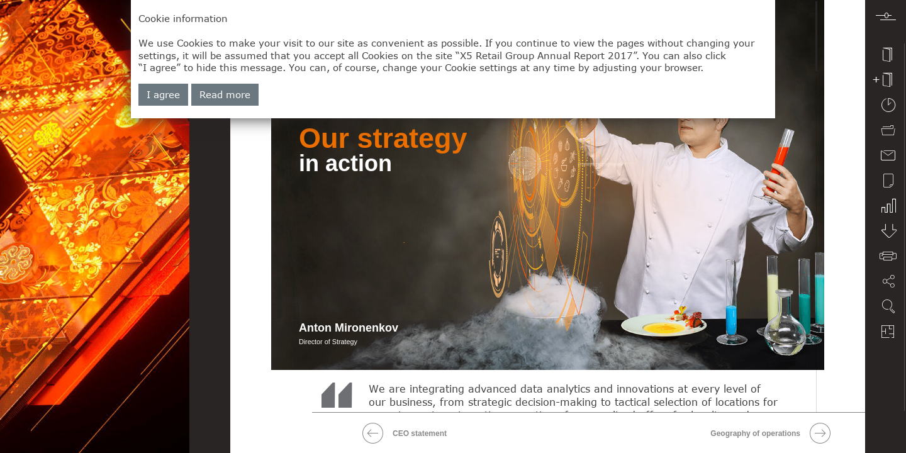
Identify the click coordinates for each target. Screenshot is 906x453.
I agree (163, 94)
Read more (224, 94)
